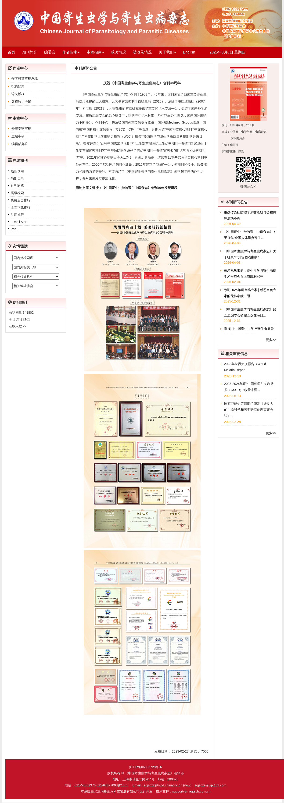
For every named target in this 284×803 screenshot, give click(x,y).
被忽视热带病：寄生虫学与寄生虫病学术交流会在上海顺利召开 (250, 273)
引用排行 (17, 215)
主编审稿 (18, 136)
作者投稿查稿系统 (24, 78)
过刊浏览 (17, 186)
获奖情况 (118, 52)
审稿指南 (95, 52)
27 (24, 326)
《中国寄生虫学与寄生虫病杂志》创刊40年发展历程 (140, 188)
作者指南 (71, 52)
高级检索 (17, 193)
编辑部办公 (19, 144)
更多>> (271, 340)
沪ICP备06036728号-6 (145, 767)
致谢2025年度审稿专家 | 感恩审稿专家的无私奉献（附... (250, 293)
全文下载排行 (20, 207)
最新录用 (17, 171)
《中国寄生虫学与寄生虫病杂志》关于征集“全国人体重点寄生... (250, 235)
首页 (11, 52)
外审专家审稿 (21, 128)
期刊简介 (29, 52)
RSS (14, 229)
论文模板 (18, 94)
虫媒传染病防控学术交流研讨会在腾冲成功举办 (250, 215)
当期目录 (17, 178)
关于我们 (167, 52)
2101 (26, 319)
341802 (28, 312)
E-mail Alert (19, 222)
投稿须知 (18, 86)
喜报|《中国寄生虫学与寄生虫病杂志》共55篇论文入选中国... (249, 332)
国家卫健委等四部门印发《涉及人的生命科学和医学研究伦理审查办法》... (248, 410)
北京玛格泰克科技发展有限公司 (117, 791)
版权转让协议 (21, 101)
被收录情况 (142, 52)
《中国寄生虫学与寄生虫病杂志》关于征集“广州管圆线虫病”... (250, 254)
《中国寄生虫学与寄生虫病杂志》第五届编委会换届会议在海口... (250, 312)
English (189, 52)
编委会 (49, 52)
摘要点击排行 (20, 200)
